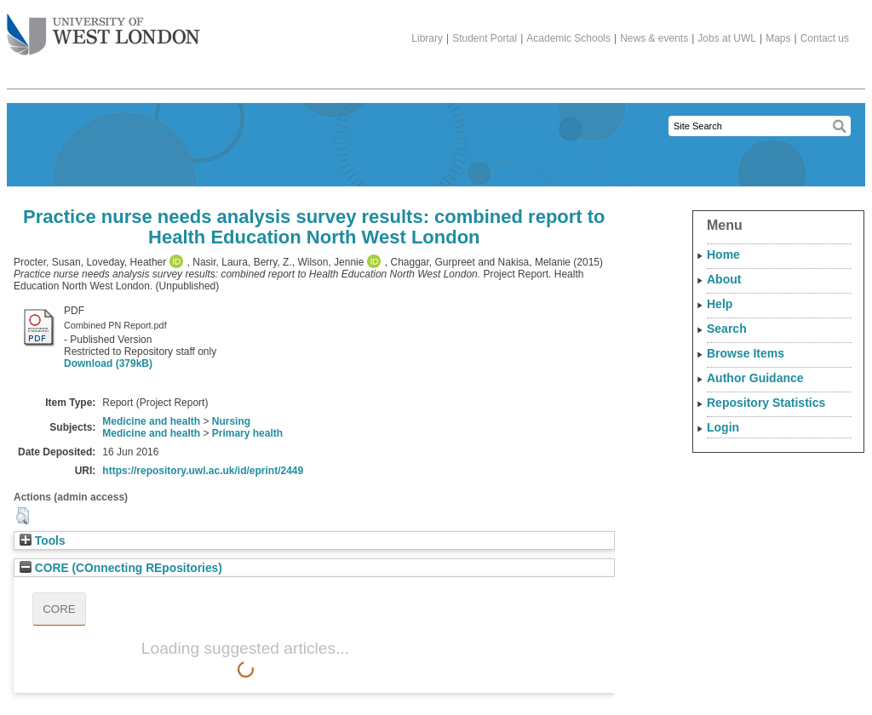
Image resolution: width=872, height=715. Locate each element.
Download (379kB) (108, 363)
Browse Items (745, 353)
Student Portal (484, 38)
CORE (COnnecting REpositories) (121, 568)
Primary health (247, 433)
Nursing (231, 421)
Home (723, 254)
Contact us (824, 38)
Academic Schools (568, 38)
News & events (654, 38)
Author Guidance (755, 378)
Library (427, 38)
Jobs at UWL (726, 38)
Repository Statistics (766, 402)
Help (719, 304)
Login (723, 427)
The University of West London (103, 28)
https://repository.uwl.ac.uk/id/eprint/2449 (202, 471)
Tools (43, 541)
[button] (22, 516)
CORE (59, 609)
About (724, 279)
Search (727, 328)
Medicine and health (151, 421)
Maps (778, 38)
